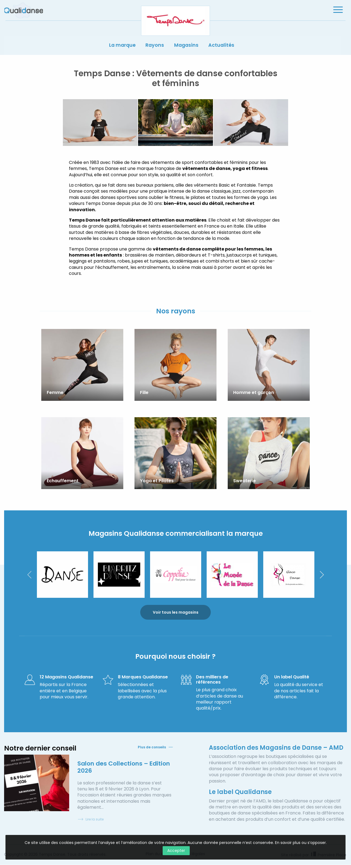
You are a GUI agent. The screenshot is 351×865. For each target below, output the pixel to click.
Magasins (187, 46)
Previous (29, 574)
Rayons (154, 46)
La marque (121, 46)
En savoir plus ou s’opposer (300, 842)
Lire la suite (90, 819)
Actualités (223, 46)
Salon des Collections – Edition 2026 (113, 767)
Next (321, 574)
